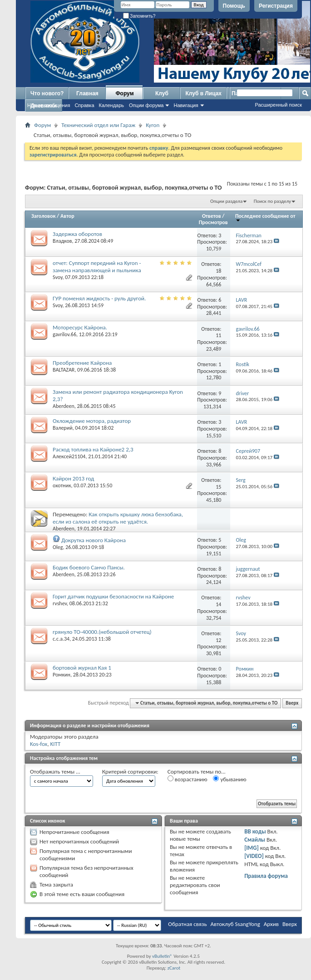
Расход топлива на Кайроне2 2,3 (93, 449)
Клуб (161, 93)
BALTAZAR (63, 370)
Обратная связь (187, 924)
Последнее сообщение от (265, 217)
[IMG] (251, 847)
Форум (124, 93)
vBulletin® (162, 956)
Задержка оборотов (77, 233)
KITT (55, 743)
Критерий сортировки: (130, 771)
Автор (67, 216)
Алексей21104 (69, 456)
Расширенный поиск (278, 105)
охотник (62, 485)
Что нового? (47, 93)
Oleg (58, 547)
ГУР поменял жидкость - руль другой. (99, 298)
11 (218, 335)
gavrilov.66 (64, 334)
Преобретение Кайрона (82, 362)
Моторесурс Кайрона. (80, 327)
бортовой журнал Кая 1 (82, 667)
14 (218, 604)
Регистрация (276, 6)
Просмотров (213, 222)
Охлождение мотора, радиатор (92, 420)
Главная (87, 93)
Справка (84, 105)
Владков (62, 241)
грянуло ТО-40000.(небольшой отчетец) (102, 631)
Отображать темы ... (55, 771)
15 (218, 487)
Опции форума (146, 105)
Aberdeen (63, 406)
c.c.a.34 (61, 639)
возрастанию (187, 779)
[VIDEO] (254, 856)
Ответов (211, 216)
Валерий (63, 428)
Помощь (234, 6)
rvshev (60, 603)
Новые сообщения (48, 105)
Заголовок (43, 216)
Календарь (111, 105)
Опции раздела (226, 201)
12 (218, 640)
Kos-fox (38, 743)
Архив (271, 924)
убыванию (229, 779)
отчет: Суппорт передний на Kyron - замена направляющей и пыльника (97, 267)
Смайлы (254, 839)
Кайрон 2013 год (73, 478)
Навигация (185, 105)
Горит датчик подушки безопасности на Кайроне (113, 596)
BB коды (255, 831)
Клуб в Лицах (203, 93)
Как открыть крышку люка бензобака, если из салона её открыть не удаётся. (118, 518)
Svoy (58, 277)
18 (218, 271)
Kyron (152, 125)
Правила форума (266, 875)
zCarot (174, 968)
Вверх (292, 703)
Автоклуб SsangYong (235, 924)
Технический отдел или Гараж (98, 125)
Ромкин (61, 674)
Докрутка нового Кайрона (93, 540)
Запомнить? (139, 16)
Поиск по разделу (272, 201)
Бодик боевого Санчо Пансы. (89, 567)
